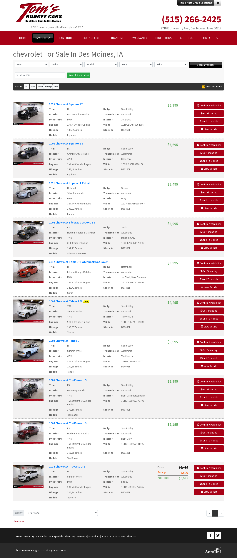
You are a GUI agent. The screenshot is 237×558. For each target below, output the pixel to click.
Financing (70, 536)
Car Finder (41, 536)
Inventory (29, 536)
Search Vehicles (206, 64)
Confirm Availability (209, 105)
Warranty (82, 536)
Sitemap (131, 536)
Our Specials (56, 536)
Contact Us (119, 536)
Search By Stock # (79, 75)
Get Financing (208, 113)
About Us (106, 536)
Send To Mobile (209, 121)
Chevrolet (18, 521)
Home (19, 536)
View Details (209, 129)
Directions (94, 536)
